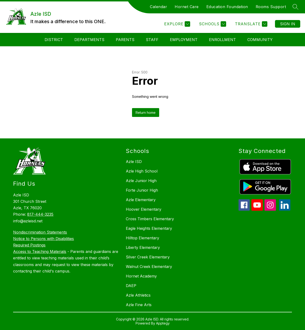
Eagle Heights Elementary (149, 228)
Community (260, 39)
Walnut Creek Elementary (149, 266)
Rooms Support (271, 6)
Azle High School (142, 171)
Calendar (158, 6)
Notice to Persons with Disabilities (43, 238)
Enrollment (222, 39)
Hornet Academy (141, 276)
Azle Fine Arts (139, 304)
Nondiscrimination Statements (40, 232)
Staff (152, 39)
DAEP (131, 285)
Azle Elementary (141, 199)
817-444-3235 (40, 214)
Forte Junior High (142, 190)
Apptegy (163, 323)
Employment (184, 39)
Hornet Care (187, 6)
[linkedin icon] (284, 209)
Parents (125, 39)
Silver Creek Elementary (148, 257)
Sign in (287, 23)
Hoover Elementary (143, 209)
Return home (146, 112)
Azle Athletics (138, 295)
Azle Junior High (141, 180)
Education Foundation (227, 6)
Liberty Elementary (143, 247)
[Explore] (176, 24)
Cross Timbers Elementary (150, 218)
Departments (89, 39)
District (54, 39)
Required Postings (29, 245)
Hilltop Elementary (142, 238)
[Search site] (295, 7)
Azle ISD (134, 161)
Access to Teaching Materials (39, 251)
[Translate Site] (250, 24)
